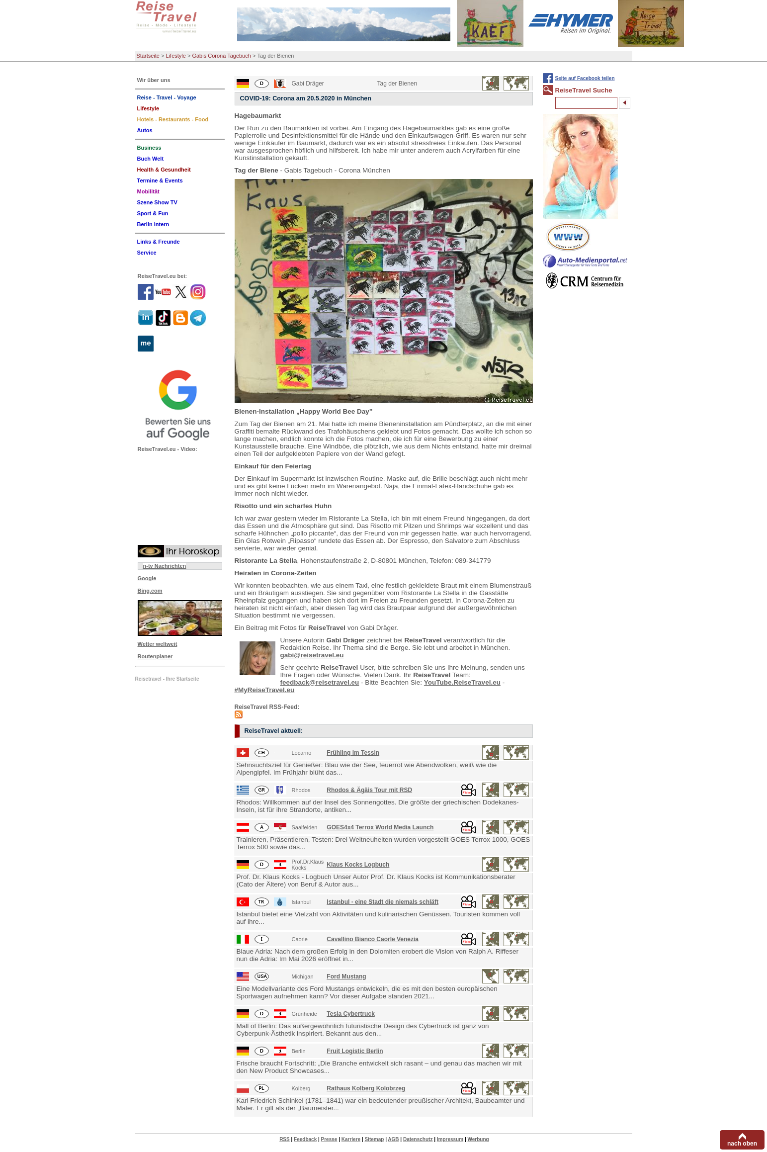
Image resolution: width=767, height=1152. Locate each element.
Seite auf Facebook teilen (585, 78)
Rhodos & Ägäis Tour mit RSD (369, 790)
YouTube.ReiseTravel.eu (462, 682)
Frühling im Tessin (353, 752)
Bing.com (150, 591)
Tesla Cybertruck (351, 1013)
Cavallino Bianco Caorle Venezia (373, 939)
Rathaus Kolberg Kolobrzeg (366, 1088)
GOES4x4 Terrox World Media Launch (380, 827)
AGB (393, 1139)
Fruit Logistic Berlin (355, 1051)
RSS (284, 1139)
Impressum (450, 1139)
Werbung (478, 1139)
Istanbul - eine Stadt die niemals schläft (382, 901)
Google (147, 578)
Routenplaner (155, 656)
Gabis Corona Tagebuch (221, 56)
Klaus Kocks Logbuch (358, 864)
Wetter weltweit (157, 644)
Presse (329, 1139)
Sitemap (374, 1139)
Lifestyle (176, 56)
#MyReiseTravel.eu (265, 690)
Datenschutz (417, 1139)
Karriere (350, 1139)
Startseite (148, 56)
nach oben (742, 1143)
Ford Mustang (346, 976)
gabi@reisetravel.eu (312, 655)
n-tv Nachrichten (164, 566)
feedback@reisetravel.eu (319, 682)
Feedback (305, 1139)
